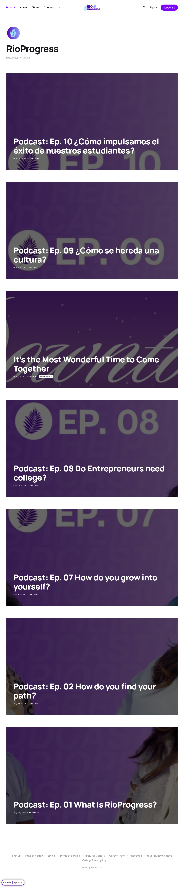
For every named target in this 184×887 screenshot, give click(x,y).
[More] (60, 7)
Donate (10, 7)
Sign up (16, 855)
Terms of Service (70, 855)
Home (23, 7)
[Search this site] (144, 7)
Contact (49, 7)
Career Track (117, 855)
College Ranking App (94, 860)
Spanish (18, 882)
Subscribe (169, 7)
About (35, 7)
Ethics (51, 855)
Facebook (136, 855)
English (7, 882)
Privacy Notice (34, 855)
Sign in (154, 7)
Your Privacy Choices (159, 855)
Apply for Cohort (95, 855)
